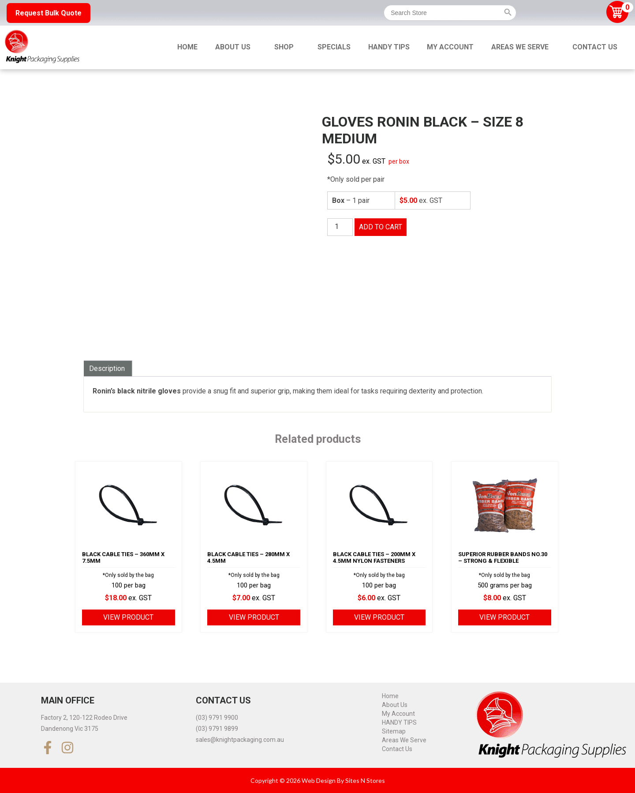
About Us (232, 47)
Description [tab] (107, 368)
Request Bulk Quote (48, 13)
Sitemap (394, 731)
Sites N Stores (365, 780)
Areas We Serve (520, 47)
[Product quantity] (340, 227)
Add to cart (380, 227)
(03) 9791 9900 (217, 717)
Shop (284, 47)
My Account (450, 47)
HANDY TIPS (389, 47)
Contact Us (594, 47)
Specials (334, 47)
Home (187, 47)
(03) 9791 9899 (217, 728)
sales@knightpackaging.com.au (240, 739)
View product (128, 617)
